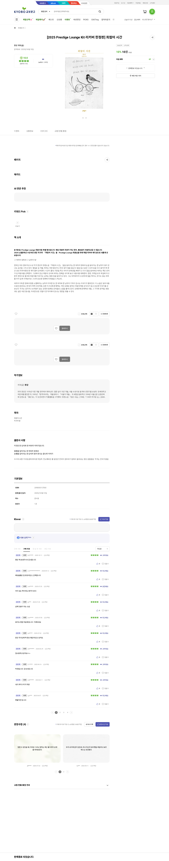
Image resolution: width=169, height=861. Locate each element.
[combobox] (45, 11)
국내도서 (21, 28)
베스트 (51, 20)
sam (63, 3)
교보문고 (43, 3)
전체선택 (84, 314)
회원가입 (116, 3)
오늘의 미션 (128, 20)
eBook (53, 3)
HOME (15, 28)
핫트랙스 (74, 3)
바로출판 (84, 3)
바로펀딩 (76, 20)
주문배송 (138, 3)
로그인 (123, 3)
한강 (15, 45)
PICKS (85, 20)
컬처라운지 (105, 20)
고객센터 (152, 3)
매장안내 (145, 3)
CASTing (95, 20)
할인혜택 (137, 20)
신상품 (59, 20)
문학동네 (17, 49)
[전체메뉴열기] (16, 19)
